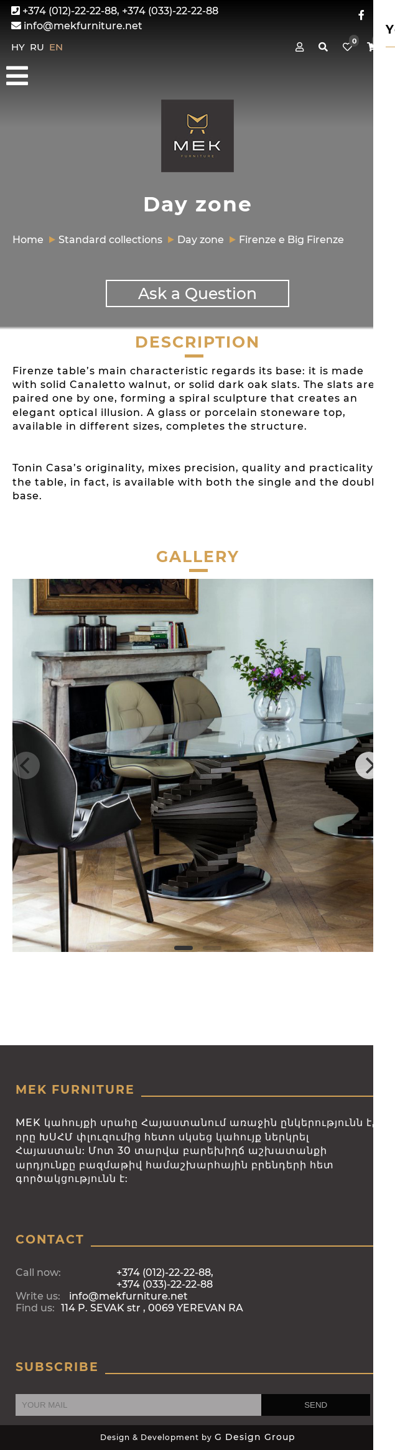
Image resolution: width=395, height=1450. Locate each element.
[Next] (369, 765)
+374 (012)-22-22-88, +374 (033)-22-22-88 (114, 11)
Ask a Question (197, 293)
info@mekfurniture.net (76, 26)
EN (56, 47)
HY (19, 47)
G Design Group (255, 1437)
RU (38, 47)
